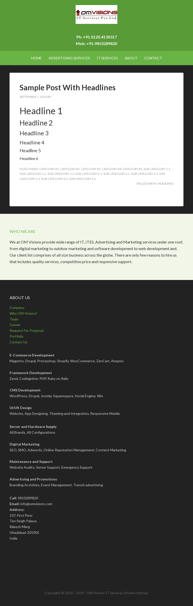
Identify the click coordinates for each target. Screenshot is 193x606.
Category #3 (91, 169)
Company (17, 307)
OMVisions (96, 17)
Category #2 (70, 169)
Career (15, 324)
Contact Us (19, 342)
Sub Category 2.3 (144, 174)
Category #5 (132, 169)
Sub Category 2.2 (116, 174)
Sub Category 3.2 (54, 179)
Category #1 (49, 169)
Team (14, 319)
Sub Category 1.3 (60, 174)
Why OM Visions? (23, 313)
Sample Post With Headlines (68, 87)
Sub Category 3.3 (82, 179)
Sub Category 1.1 (156, 169)
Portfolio (16, 336)
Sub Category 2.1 (88, 174)
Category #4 (111, 169)
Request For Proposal (26, 330)
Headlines (165, 183)
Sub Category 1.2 (33, 174)
